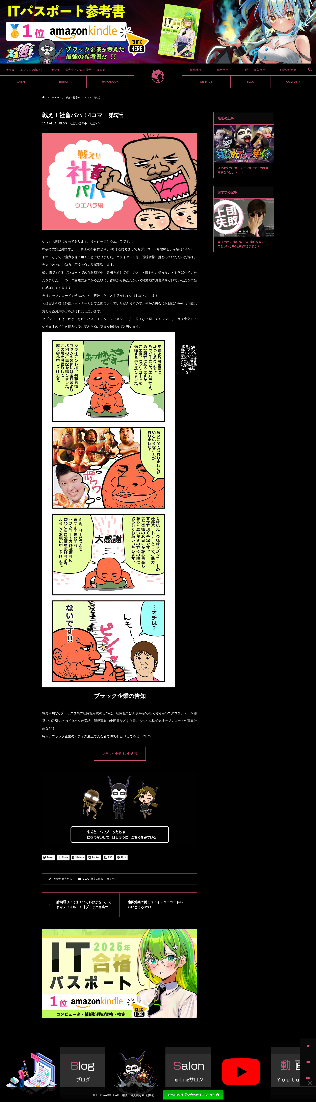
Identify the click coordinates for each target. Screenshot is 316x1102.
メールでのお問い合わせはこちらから (193, 1095)
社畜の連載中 (78, 123)
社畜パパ (95, 123)
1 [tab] (238, 157)
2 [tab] (242, 157)
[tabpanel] (243, 151)
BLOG (63, 123)
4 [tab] (249, 157)
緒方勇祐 (67, 878)
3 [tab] (245, 157)
